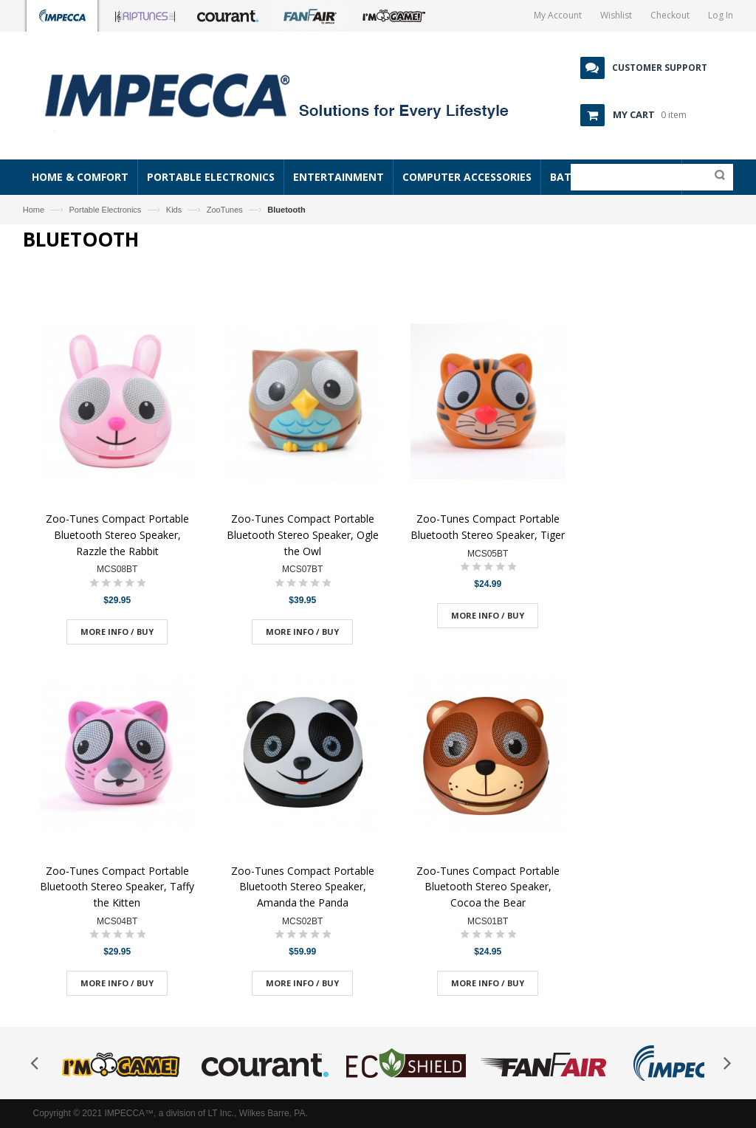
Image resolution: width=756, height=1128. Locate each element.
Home (33, 209)
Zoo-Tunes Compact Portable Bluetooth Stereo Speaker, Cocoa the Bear (488, 886)
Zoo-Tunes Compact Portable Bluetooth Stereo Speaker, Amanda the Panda (302, 886)
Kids (174, 209)
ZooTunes (225, 209)
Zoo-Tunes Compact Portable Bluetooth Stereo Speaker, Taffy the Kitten (117, 886)
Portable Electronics (105, 209)
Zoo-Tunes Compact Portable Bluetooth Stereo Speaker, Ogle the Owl (303, 534)
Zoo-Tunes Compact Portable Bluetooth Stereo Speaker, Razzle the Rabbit (117, 534)
